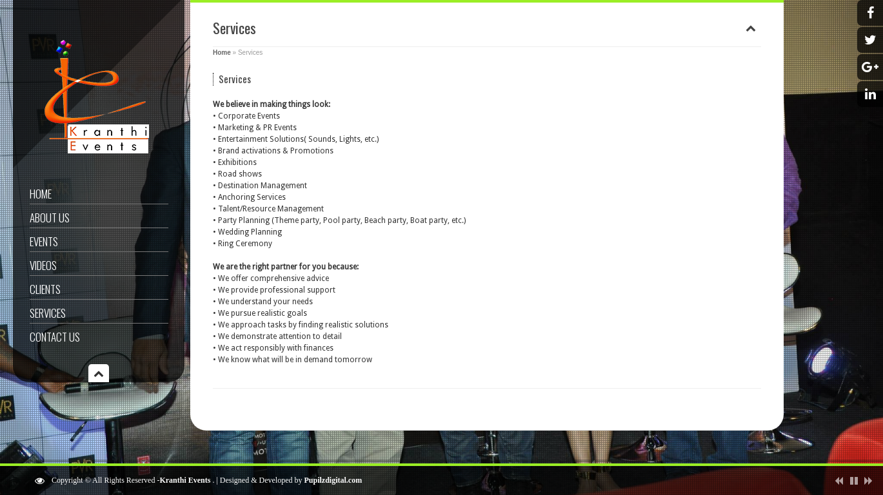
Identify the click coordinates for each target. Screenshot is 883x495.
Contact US (55, 337)
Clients (45, 289)
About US (50, 217)
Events (44, 241)
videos (43, 265)
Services (48, 313)
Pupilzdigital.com (333, 480)
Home (41, 194)
